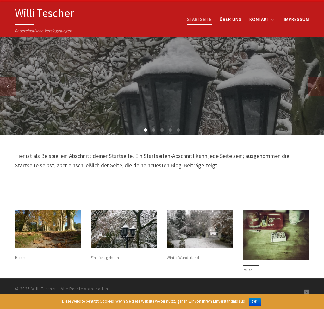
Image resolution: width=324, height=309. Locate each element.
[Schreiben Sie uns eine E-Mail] (306, 291)
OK (255, 302)
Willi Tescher (43, 289)
